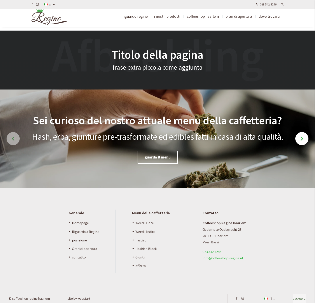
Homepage (80, 223)
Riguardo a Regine (85, 231)
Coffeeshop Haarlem (203, 19)
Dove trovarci (269, 19)
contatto (79, 257)
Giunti (140, 257)
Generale (76, 212)
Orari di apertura (239, 19)
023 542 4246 (265, 4)
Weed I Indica (145, 231)
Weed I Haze (144, 223)
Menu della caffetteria (151, 212)
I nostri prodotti (167, 19)
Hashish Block (146, 248)
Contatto (211, 212)
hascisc (140, 240)
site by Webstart (79, 298)
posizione (79, 240)
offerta (140, 265)
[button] (301, 138)
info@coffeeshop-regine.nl (223, 258)
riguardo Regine (135, 19)
